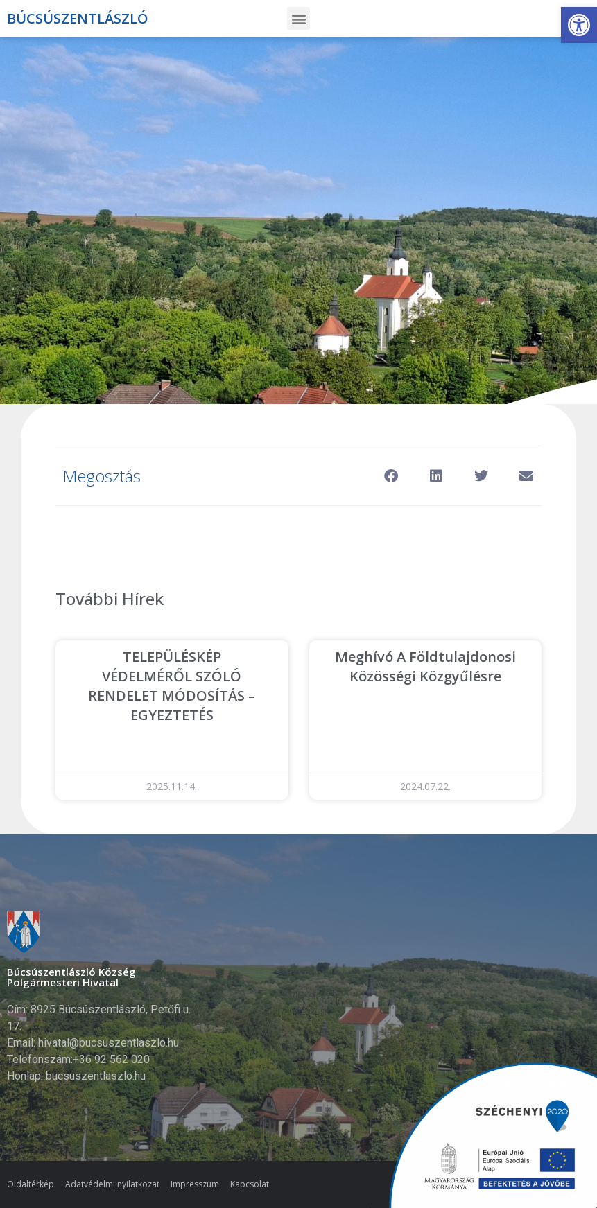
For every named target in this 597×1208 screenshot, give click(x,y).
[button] (579, 25)
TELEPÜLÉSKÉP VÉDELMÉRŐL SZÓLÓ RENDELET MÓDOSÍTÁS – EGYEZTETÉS (171, 685)
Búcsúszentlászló (77, 18)
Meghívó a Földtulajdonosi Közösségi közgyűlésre (425, 666)
